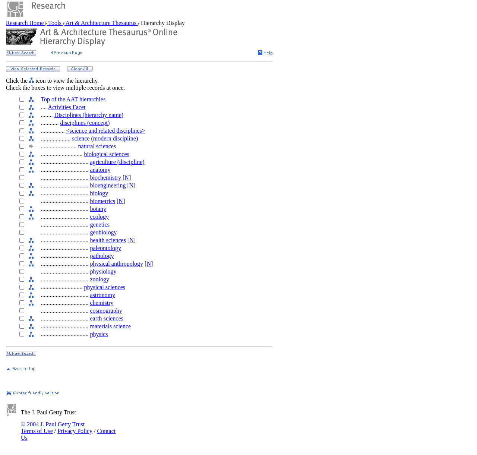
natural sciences (97, 146)
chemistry (101, 303)
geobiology (103, 232)
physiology (103, 271)
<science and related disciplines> (105, 130)
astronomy (102, 295)
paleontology (105, 248)
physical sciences (104, 287)
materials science (110, 326)
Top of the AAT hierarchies (73, 99)
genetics (99, 224)
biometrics (102, 201)
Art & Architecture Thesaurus (101, 23)
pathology (102, 256)
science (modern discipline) (105, 138)
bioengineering (108, 185)
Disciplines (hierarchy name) (88, 115)
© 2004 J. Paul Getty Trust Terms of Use (53, 427)
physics (99, 334)
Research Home (25, 23)
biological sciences (106, 154)
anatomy (100, 170)
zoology (99, 279)
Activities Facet (67, 107)
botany (98, 209)
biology (99, 193)
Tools (55, 23)
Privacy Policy (74, 431)
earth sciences (106, 318)
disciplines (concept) (85, 123)
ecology (99, 217)
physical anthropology (116, 263)
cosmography (106, 310)
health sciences (108, 240)
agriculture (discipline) (117, 162)
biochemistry (105, 177)
